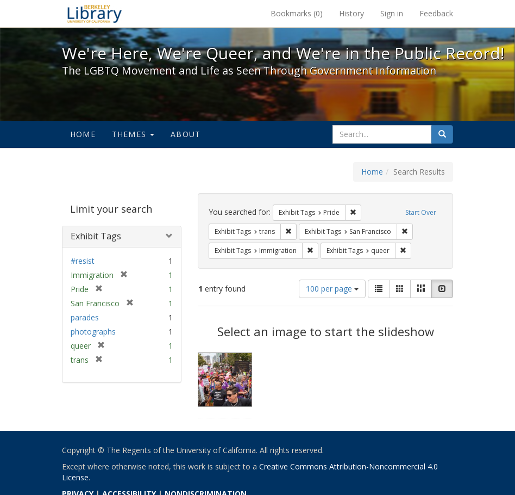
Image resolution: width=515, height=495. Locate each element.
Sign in (391, 13)
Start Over (420, 212)
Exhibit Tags (96, 236)
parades (85, 317)
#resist (83, 261)
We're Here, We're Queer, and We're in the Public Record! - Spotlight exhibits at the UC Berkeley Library (94, 13)
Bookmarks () (297, 13)
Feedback (436, 13)
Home (83, 134)
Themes (133, 134)
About (185, 134)
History (351, 13)
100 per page (332, 288)
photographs (93, 331)
